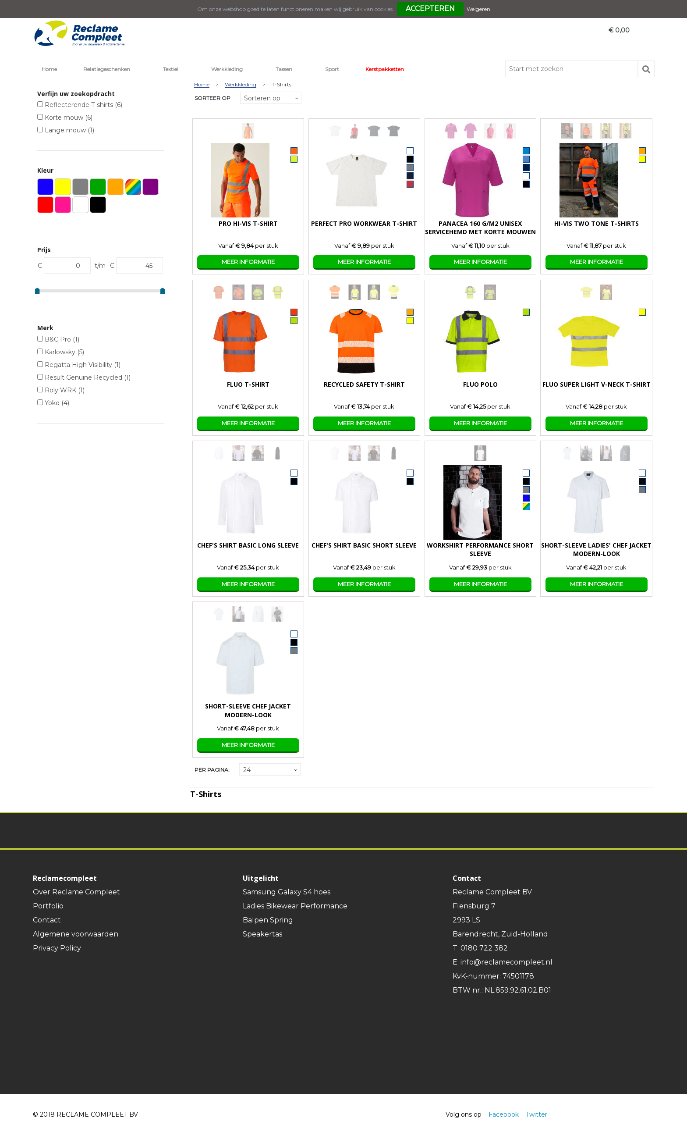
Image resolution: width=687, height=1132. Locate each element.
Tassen (284, 69)
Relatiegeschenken (106, 69)
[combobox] (571, 69)
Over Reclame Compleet (76, 892)
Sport (332, 69)
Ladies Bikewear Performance (295, 906)
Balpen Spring (268, 920)
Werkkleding (227, 69)
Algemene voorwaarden (75, 934)
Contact (47, 920)
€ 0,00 (619, 30)
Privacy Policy (57, 948)
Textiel (170, 69)
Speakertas (262, 934)
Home (49, 69)
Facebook (504, 1114)
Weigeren (478, 9)
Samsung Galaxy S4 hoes (286, 892)
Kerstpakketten (384, 69)
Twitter (536, 1114)
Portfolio (48, 906)
